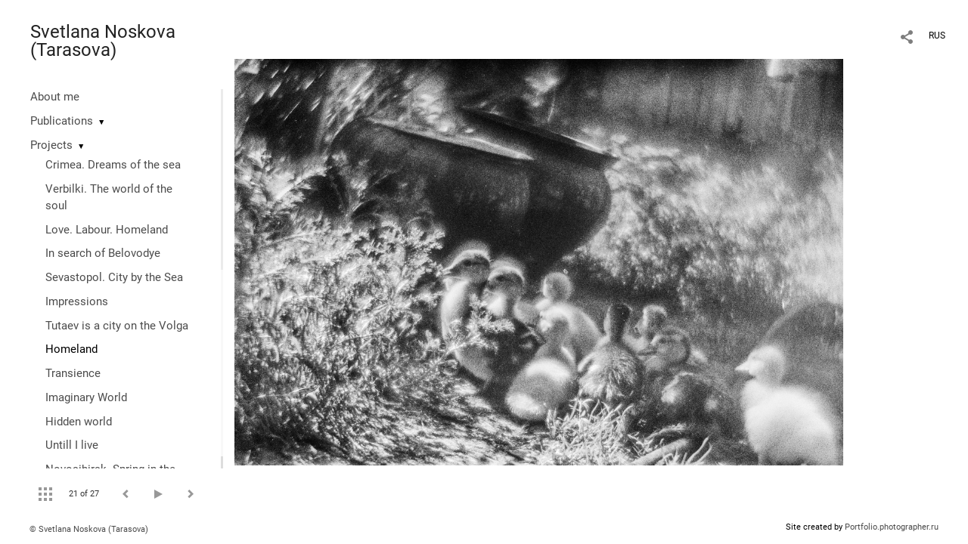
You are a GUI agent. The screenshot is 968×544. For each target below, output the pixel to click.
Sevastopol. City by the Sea (114, 277)
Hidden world (78, 421)
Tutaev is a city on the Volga (116, 325)
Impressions (76, 301)
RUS (937, 35)
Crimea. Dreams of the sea (113, 165)
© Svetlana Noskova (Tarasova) (88, 529)
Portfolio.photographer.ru (892, 527)
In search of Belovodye (102, 253)
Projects (51, 145)
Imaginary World (86, 397)
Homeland (71, 349)
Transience (73, 373)
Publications (61, 121)
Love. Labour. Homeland (106, 229)
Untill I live (71, 445)
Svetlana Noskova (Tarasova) (102, 40)
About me (54, 97)
